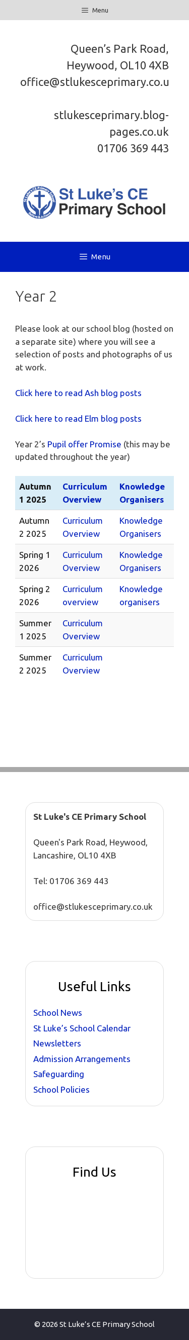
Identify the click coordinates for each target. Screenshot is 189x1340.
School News (57, 1012)
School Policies (61, 1089)
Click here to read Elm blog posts (78, 418)
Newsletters (57, 1043)
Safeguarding (58, 1074)
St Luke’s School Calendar (82, 1028)
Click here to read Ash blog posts (78, 393)
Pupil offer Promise (85, 444)
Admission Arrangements (82, 1059)
